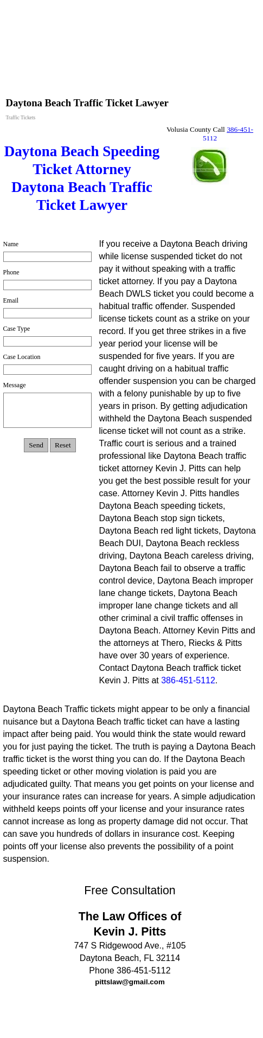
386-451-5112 (188, 680)
